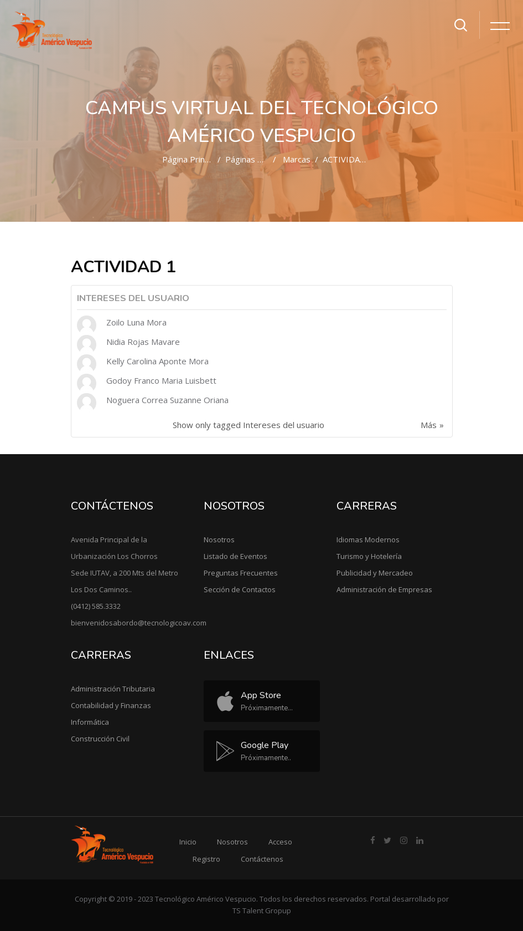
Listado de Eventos (235, 556)
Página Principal (191, 159)
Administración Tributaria (113, 689)
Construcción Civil (100, 739)
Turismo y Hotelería (369, 556)
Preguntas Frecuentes (241, 573)
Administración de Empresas (384, 589)
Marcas (296, 159)
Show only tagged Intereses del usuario (248, 424)
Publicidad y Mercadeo (374, 573)
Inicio (187, 842)
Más (429, 424)
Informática (90, 722)
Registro (206, 859)
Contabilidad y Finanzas (111, 705)
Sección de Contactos (240, 589)
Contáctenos (262, 859)
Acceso (280, 842)
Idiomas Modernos (368, 540)
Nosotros (219, 540)
